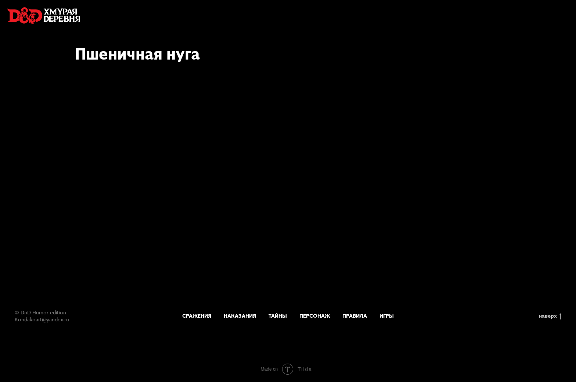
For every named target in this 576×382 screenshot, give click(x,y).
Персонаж (314, 316)
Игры (386, 316)
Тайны (278, 316)
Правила (354, 316)
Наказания (240, 316)
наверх (550, 316)
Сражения (196, 316)
